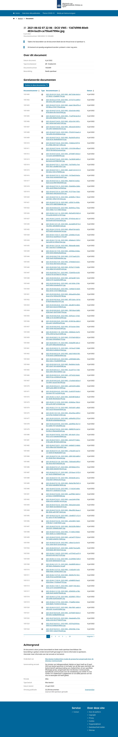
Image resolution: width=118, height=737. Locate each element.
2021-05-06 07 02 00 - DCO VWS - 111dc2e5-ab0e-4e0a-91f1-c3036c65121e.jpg (63, 489)
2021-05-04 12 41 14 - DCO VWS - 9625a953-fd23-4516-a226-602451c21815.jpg (63, 214)
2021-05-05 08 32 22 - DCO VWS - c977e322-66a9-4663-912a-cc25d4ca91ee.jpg (63, 376)
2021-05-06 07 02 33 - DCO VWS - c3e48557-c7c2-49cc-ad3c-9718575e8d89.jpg (63, 516)
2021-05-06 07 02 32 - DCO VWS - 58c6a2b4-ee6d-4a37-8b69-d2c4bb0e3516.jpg (63, 506)
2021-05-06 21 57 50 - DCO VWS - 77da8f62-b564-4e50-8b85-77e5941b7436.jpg (63, 603)
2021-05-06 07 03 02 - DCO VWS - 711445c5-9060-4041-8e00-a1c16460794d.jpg (63, 533)
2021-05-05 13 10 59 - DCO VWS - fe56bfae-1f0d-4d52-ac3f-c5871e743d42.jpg (63, 403)
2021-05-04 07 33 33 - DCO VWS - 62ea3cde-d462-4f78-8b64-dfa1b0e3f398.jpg (63, 111)
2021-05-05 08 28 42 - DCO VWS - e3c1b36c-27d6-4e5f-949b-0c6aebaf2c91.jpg (63, 284)
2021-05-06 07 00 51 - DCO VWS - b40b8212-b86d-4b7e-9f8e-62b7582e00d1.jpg (63, 446)
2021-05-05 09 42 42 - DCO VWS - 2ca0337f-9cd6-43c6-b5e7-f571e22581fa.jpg (63, 392)
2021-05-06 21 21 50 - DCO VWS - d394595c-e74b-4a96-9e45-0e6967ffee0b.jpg (63, 592)
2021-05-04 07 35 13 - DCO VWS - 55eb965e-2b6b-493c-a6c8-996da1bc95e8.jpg (63, 187)
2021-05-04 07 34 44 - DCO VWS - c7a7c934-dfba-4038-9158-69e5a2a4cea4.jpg (63, 149)
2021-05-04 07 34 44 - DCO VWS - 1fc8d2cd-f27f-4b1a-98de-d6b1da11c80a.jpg (63, 144)
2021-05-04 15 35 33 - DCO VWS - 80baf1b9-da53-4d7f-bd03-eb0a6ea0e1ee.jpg (63, 230)
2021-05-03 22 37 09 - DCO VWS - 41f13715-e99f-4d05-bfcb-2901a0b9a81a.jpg (63, 101)
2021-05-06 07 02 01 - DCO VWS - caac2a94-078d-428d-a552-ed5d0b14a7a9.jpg (63, 500)
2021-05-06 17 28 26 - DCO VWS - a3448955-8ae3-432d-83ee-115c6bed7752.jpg (63, 581)
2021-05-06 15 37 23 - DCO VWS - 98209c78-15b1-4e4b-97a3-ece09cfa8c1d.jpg (63, 576)
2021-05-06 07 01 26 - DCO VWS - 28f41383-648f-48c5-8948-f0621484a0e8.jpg (63, 457)
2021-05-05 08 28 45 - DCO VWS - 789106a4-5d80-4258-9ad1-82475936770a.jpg (63, 311)
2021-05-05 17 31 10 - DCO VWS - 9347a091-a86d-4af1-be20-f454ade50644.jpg (63, 408)
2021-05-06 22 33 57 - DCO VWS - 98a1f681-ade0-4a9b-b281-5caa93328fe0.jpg (63, 608)
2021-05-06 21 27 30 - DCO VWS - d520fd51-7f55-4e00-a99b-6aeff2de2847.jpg (63, 597)
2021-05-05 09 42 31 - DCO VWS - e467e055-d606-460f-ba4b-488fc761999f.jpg (63, 387)
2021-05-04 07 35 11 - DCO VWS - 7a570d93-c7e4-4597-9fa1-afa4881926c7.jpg (63, 165)
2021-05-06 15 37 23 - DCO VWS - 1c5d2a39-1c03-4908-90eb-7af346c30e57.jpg (63, 570)
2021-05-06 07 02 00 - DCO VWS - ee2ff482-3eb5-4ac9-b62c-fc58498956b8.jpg (63, 495)
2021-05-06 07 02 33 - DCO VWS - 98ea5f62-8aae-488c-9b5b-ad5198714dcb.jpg (63, 511)
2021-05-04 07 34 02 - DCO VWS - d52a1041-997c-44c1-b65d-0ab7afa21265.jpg (63, 122)
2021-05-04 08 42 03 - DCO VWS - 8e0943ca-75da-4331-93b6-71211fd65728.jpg (63, 209)
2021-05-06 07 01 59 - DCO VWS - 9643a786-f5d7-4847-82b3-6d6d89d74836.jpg (63, 484)
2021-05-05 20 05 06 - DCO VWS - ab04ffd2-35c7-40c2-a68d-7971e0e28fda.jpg (63, 425)
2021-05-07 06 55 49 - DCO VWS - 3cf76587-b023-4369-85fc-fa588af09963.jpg (63, 614)
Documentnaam (53, 91)
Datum (90, 91)
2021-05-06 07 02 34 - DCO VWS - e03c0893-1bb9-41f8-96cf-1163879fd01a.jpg (63, 522)
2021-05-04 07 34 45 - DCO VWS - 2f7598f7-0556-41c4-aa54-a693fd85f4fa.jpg (63, 155)
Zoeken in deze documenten (36, 85)
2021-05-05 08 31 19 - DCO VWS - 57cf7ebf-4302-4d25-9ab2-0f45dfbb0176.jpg (63, 338)
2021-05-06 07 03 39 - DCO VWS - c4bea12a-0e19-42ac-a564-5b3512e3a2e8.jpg (63, 543)
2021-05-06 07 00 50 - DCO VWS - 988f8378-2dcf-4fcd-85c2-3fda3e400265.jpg (63, 430)
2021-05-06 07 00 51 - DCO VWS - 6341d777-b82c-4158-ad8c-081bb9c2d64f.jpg (63, 441)
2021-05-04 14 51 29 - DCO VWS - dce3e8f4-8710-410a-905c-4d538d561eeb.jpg (63, 225)
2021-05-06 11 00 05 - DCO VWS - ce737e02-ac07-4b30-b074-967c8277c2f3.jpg (63, 554)
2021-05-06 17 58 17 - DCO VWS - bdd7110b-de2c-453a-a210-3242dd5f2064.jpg (63, 587)
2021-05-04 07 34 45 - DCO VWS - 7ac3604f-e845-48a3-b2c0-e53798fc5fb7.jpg (63, 160)
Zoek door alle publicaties (31, 13)
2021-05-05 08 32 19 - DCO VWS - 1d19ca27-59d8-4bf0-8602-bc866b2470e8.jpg (63, 349)
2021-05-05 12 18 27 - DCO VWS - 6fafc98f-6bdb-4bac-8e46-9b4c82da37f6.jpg (63, 398)
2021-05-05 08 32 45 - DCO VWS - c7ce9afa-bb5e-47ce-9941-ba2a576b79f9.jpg (63, 381)
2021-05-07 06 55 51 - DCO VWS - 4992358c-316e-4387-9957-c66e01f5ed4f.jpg (63, 630)
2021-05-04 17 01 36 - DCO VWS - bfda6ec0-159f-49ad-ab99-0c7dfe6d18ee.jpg (63, 241)
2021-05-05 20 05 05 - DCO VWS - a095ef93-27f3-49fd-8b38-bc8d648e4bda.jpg (63, 419)
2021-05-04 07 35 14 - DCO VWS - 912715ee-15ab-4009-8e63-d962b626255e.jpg (63, 192)
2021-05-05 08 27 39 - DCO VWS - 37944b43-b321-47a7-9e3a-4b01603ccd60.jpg (63, 263)
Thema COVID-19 (48, 13)
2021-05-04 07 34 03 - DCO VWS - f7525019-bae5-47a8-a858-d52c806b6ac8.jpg (63, 133)
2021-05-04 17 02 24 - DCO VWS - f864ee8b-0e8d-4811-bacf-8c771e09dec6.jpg (63, 246)
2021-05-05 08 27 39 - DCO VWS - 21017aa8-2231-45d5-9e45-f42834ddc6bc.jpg (63, 257)
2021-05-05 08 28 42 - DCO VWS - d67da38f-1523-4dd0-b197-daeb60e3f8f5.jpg (63, 279)
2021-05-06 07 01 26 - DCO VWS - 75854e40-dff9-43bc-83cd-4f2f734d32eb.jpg (63, 462)
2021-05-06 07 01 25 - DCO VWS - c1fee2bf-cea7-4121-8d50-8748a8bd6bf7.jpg (63, 452)
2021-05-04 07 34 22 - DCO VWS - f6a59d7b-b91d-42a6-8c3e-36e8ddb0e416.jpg (63, 138)
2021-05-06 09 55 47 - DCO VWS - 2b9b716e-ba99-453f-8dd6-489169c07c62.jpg (63, 549)
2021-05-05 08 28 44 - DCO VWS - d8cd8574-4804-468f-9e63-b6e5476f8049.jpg (63, 306)
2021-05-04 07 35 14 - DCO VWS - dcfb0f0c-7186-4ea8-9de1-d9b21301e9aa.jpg (63, 198)
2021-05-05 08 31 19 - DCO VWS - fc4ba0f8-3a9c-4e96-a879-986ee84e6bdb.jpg (63, 344)
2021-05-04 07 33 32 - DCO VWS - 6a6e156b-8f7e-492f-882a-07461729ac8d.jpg (63, 106)
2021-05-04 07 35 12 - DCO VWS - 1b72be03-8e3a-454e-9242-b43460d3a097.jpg (63, 176)
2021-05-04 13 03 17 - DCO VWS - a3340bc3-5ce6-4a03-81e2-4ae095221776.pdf (63, 236)
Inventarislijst (89, 690)
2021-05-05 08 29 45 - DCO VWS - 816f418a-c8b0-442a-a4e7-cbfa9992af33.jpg (63, 322)
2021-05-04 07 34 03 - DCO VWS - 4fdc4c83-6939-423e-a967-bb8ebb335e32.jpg (63, 128)
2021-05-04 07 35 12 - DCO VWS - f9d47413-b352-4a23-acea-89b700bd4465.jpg (63, 182)
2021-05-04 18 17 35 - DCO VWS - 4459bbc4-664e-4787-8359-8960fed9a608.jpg (63, 252)
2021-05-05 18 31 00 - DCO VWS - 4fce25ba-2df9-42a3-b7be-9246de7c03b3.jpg (63, 414)
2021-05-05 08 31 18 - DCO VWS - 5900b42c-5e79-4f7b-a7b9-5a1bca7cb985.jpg (63, 333)
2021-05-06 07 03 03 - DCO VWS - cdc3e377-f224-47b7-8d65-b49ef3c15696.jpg (63, 538)
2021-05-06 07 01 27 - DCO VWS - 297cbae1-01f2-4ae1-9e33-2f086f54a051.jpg (63, 473)
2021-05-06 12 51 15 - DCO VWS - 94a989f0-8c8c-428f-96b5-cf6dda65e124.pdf (63, 565)
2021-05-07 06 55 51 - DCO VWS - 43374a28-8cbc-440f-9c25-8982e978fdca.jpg (63, 624)
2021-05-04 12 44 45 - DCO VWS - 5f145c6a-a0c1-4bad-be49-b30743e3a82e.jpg (63, 219)
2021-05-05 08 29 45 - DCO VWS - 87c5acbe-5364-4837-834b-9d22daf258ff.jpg (63, 327)
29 (70, 636)
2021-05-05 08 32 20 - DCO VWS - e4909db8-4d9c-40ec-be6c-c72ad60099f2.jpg (63, 360)
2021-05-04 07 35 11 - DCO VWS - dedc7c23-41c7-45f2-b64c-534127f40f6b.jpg (63, 171)
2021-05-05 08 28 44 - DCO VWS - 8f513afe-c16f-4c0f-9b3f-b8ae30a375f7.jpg (63, 300)
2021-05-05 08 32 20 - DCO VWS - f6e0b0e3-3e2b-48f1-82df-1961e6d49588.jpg (63, 365)
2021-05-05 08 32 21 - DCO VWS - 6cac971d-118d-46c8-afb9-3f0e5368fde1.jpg (63, 371)
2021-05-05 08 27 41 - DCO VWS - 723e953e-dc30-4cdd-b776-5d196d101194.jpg (63, 273)
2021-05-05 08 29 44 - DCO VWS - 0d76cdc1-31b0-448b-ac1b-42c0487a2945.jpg (63, 317)
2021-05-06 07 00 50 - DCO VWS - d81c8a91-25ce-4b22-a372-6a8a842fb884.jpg (63, 435)
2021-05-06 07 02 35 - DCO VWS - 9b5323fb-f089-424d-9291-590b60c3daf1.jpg (63, 527)
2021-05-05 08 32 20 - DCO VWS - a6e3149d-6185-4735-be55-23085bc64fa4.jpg (63, 354)
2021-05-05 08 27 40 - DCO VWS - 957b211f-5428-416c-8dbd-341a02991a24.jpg (63, 268)
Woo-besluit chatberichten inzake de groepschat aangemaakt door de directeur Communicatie (69, 660)
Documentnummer (32, 91)
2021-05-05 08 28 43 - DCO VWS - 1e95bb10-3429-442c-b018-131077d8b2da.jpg (63, 290)
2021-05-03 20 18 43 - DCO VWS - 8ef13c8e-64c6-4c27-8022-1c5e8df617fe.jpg (63, 95)
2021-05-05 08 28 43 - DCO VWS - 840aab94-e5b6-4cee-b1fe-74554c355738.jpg (63, 295)
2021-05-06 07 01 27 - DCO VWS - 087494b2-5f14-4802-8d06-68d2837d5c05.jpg (63, 468)
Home (16, 13)
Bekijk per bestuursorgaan (66, 13)
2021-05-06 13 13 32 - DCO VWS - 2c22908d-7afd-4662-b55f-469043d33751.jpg (63, 560)
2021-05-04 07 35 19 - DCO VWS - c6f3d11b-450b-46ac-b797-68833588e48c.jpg (63, 203)
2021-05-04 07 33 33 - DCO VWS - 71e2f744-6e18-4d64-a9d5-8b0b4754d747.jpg (63, 117)
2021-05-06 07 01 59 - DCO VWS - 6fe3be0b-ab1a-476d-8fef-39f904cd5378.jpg (63, 479)
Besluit (21, 19)
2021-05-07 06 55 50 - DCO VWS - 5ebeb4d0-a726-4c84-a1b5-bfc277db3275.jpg (63, 619)
